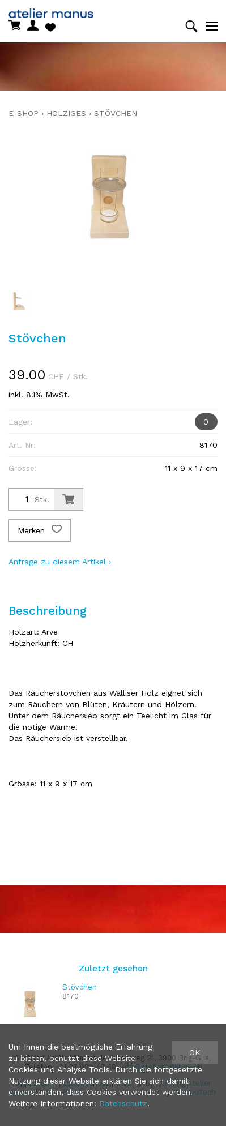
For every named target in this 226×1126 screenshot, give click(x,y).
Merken (40, 530)
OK (195, 1052)
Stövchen (115, 113)
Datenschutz (123, 1103)
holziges (66, 113)
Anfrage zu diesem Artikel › (59, 561)
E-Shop (23, 113)
